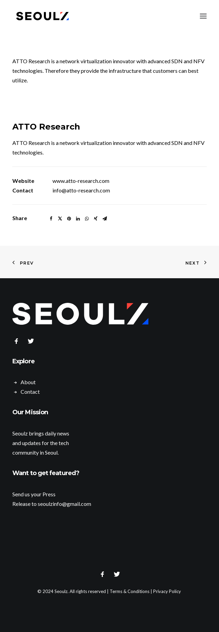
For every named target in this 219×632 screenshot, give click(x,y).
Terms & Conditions (129, 591)
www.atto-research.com (80, 180)
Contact (30, 391)
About (28, 382)
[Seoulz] (42, 16)
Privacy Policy (167, 591)
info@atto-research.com (81, 190)
